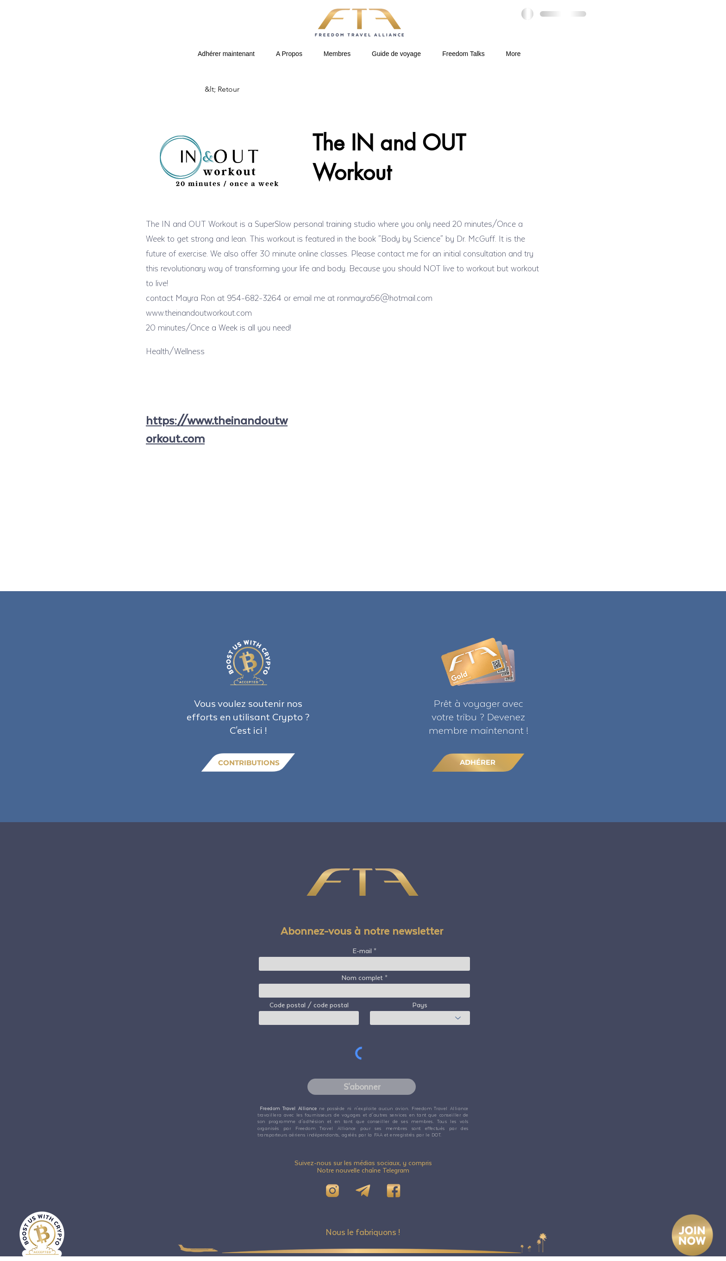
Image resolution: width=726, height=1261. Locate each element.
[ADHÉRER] (478, 762)
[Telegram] (363, 1190)
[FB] (393, 1190)
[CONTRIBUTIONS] (248, 762)
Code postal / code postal (309, 1005)
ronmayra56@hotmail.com (384, 297)
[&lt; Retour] (235, 89)
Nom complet (362, 977)
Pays (420, 1005)
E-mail (362, 951)
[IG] (332, 1190)
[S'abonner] (361, 1087)
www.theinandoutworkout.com (199, 312)
